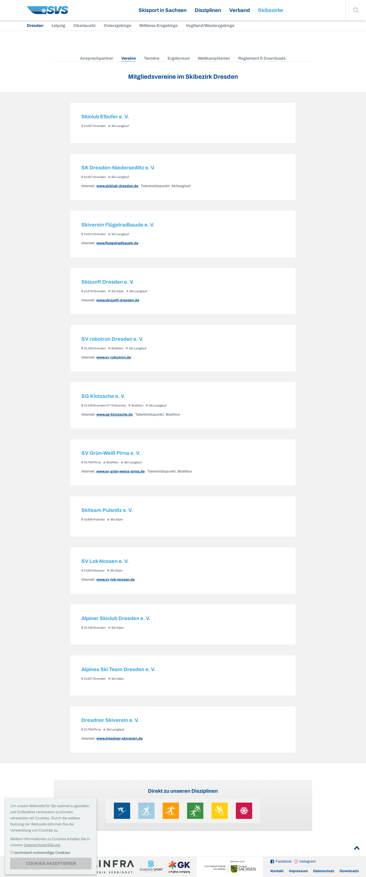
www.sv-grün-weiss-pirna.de (120, 474)
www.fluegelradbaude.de (117, 244)
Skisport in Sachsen (163, 10)
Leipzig (58, 25)
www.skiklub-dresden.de (117, 187)
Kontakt (277, 871)
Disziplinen (208, 10)
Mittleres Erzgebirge (158, 25)
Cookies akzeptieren (51, 863)
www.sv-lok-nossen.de (115, 583)
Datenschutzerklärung (42, 845)
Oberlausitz (84, 25)
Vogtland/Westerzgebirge (210, 25)
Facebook (284, 861)
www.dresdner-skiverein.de (119, 743)
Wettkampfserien (214, 58)
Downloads (349, 871)
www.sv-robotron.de (113, 359)
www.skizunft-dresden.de (117, 302)
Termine (151, 58)
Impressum (298, 871)
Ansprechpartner (96, 58)
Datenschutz (323, 871)
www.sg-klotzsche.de (114, 417)
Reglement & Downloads (262, 58)
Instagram (307, 861)
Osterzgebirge (117, 25)
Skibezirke (270, 10)
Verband (239, 10)
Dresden (35, 25)
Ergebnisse (178, 58)
